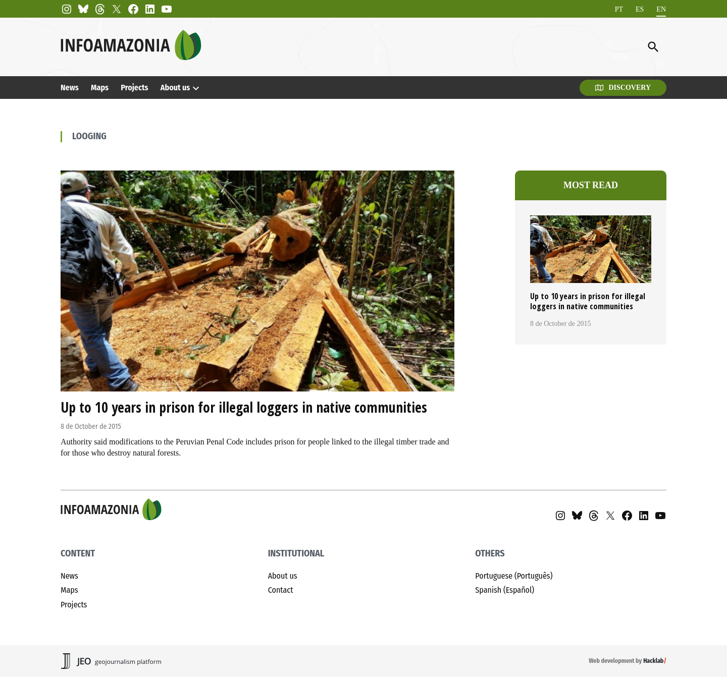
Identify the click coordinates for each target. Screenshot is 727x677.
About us (175, 87)
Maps (100, 87)
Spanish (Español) (504, 590)
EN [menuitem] (661, 9)
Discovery (623, 87)
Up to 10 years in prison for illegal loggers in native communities (244, 407)
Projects (134, 87)
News (70, 87)
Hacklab (653, 660)
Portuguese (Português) (513, 576)
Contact (280, 590)
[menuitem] (619, 9)
